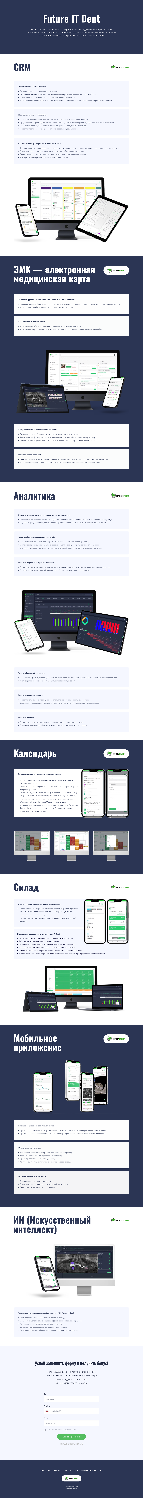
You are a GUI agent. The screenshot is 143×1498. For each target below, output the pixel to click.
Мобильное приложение (89, 1470)
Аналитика (57, 1470)
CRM (43, 1470)
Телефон (47, 1406)
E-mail (46, 1418)
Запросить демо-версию (71, 1437)
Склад (76, 1470)
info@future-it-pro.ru (71, 1489)
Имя (45, 1394)
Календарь (67, 1470)
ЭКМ (49, 1470)
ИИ (100, 1470)
